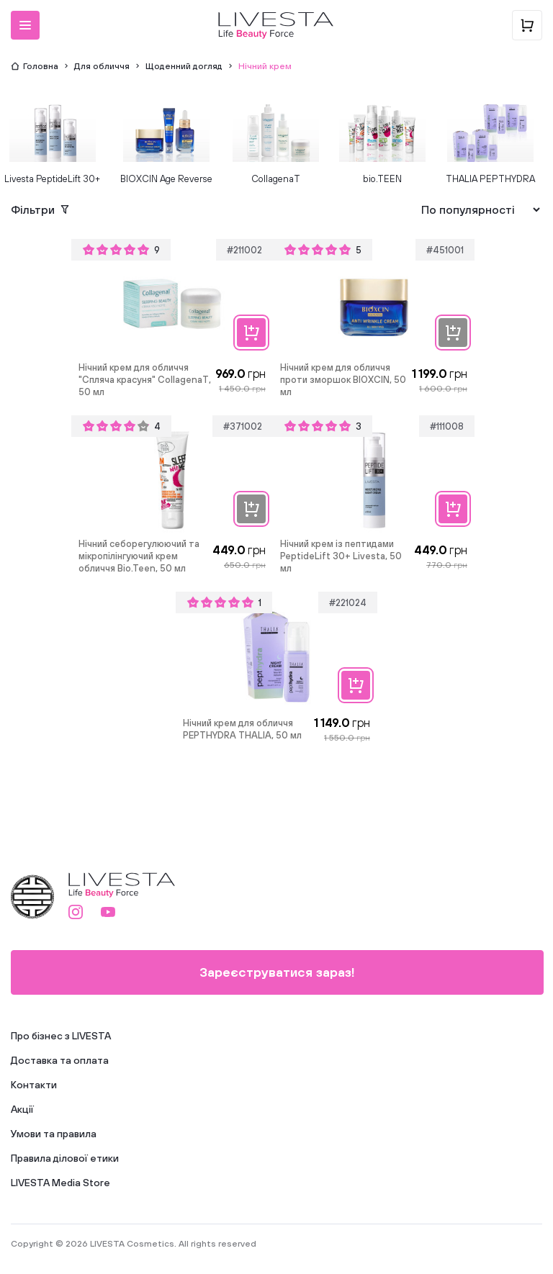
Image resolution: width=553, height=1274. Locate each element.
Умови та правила (53, 1133)
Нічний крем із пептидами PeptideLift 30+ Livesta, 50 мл (341, 556)
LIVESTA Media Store (60, 1182)
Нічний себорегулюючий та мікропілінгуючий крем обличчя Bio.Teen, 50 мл (138, 556)
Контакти (34, 1084)
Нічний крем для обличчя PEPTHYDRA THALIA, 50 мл (242, 729)
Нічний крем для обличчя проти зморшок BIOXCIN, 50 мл (343, 379)
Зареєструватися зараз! (277, 972)
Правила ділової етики (65, 1158)
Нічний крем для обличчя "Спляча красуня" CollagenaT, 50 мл (144, 379)
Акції (22, 1109)
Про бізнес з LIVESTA (61, 1036)
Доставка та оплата (60, 1060)
